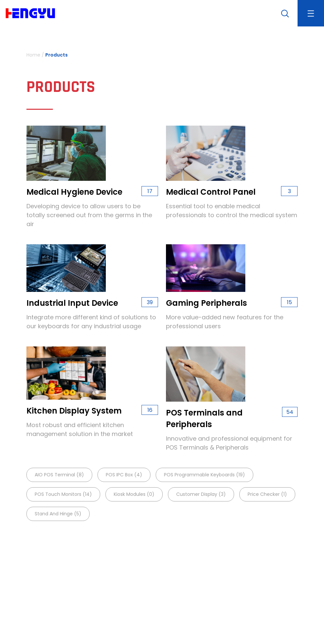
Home (33, 55)
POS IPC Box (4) (124, 474)
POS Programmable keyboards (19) (204, 474)
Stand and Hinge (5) (58, 513)
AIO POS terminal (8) (59, 474)
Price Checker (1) (267, 494)
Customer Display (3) (201, 494)
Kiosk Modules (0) (134, 494)
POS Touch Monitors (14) (63, 494)
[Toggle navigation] (310, 13)
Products (56, 55)
